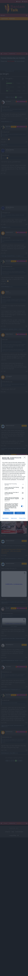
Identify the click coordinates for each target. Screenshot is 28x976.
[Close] (25, 457)
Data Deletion (5, 518)
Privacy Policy (22, 518)
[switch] (22, 488)
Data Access (14, 518)
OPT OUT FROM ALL (8, 513)
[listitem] (14, 484)
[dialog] (14, 488)
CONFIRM (19, 513)
